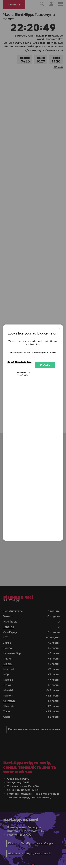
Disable (45, 365)
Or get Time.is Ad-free (19, 362)
